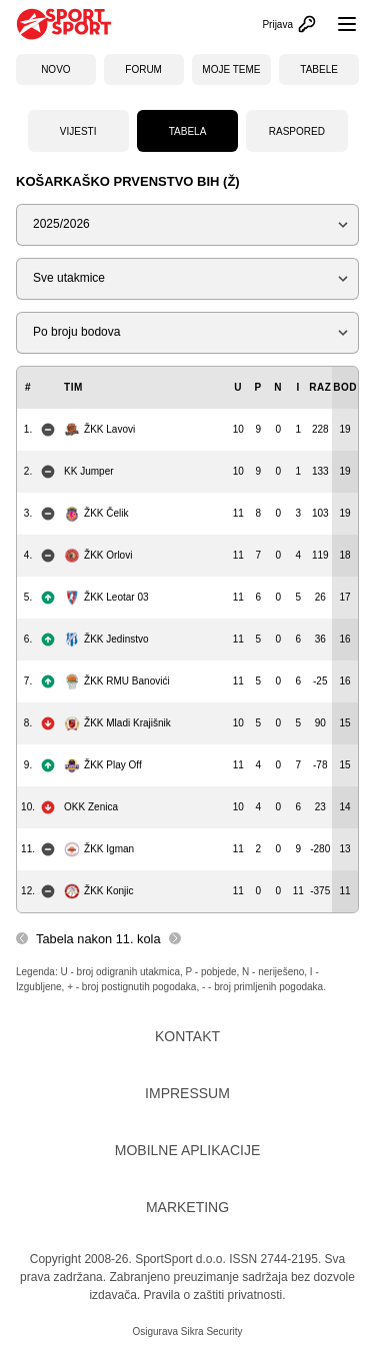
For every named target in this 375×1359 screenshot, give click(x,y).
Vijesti (78, 131)
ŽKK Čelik (96, 514)
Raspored (297, 131)
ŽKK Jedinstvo (106, 640)
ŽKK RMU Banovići (117, 681)
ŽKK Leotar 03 (106, 598)
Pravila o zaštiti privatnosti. (214, 1295)
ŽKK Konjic (98, 891)
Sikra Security (212, 1331)
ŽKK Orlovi (98, 556)
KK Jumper (88, 471)
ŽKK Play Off (103, 765)
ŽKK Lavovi (99, 430)
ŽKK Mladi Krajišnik (117, 723)
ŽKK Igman (99, 849)
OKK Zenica (91, 806)
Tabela (188, 131)
